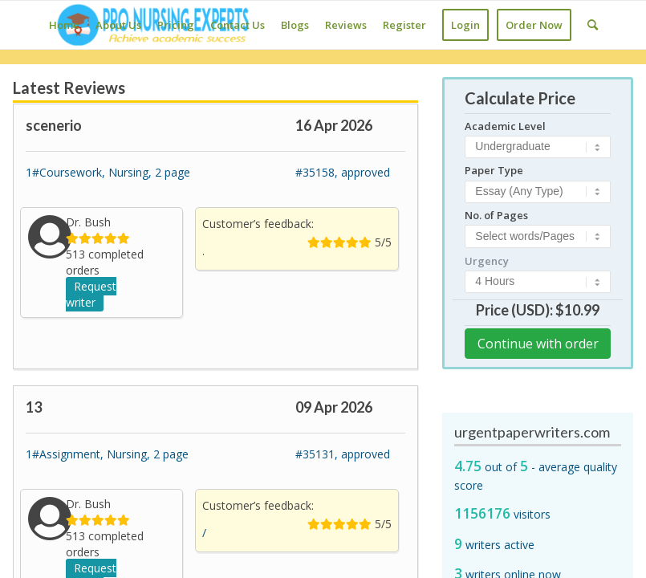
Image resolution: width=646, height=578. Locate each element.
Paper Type (494, 170)
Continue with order (538, 343)
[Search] (592, 25)
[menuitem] (64, 25)
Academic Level (505, 126)
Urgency (487, 261)
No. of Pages (496, 215)
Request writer (91, 294)
